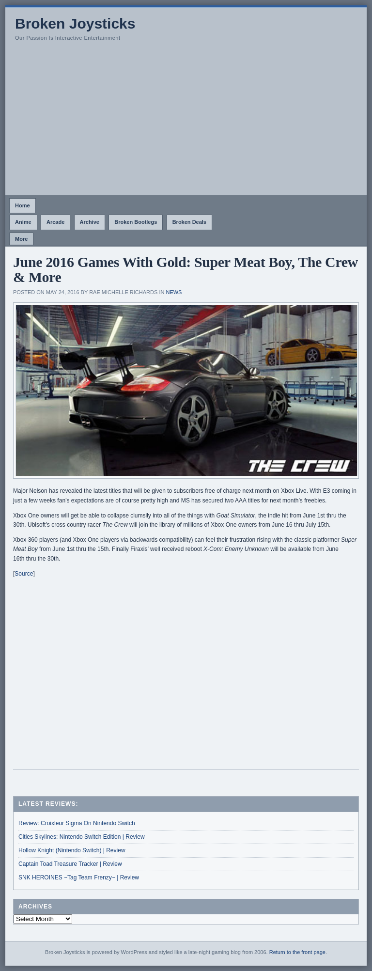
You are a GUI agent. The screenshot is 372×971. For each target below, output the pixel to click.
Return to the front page (297, 952)
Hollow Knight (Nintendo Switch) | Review (71, 850)
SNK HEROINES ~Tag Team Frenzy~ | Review (78, 877)
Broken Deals (189, 222)
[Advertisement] (186, 122)
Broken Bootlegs (135, 222)
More (21, 239)
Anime (23, 222)
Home (22, 205)
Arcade (55, 222)
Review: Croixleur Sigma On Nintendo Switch (76, 823)
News (174, 292)
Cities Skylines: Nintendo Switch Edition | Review (81, 836)
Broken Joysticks (75, 23)
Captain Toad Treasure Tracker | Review (70, 864)
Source (24, 573)
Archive (89, 222)
